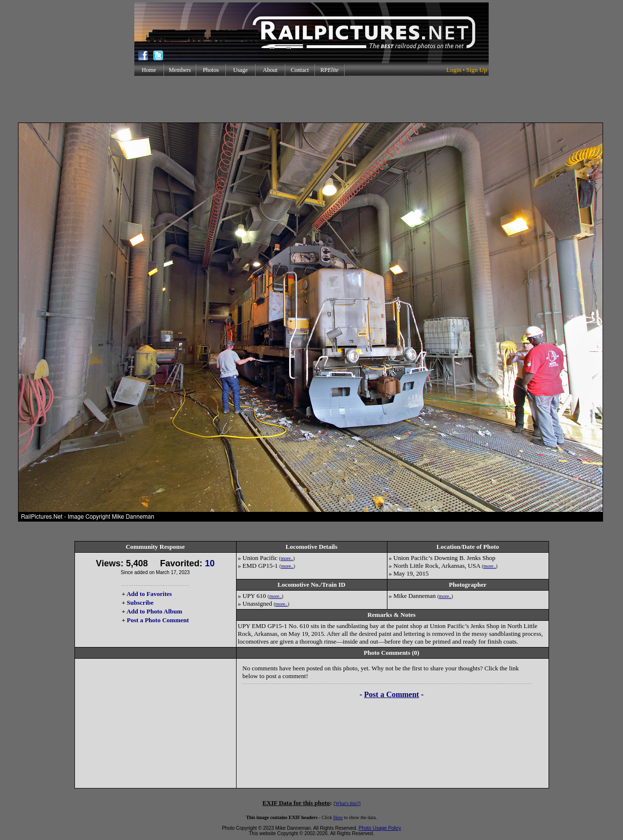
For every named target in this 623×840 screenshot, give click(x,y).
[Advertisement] (311, 99)
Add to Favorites (149, 593)
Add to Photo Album (155, 611)
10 (210, 563)
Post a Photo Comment (158, 620)
